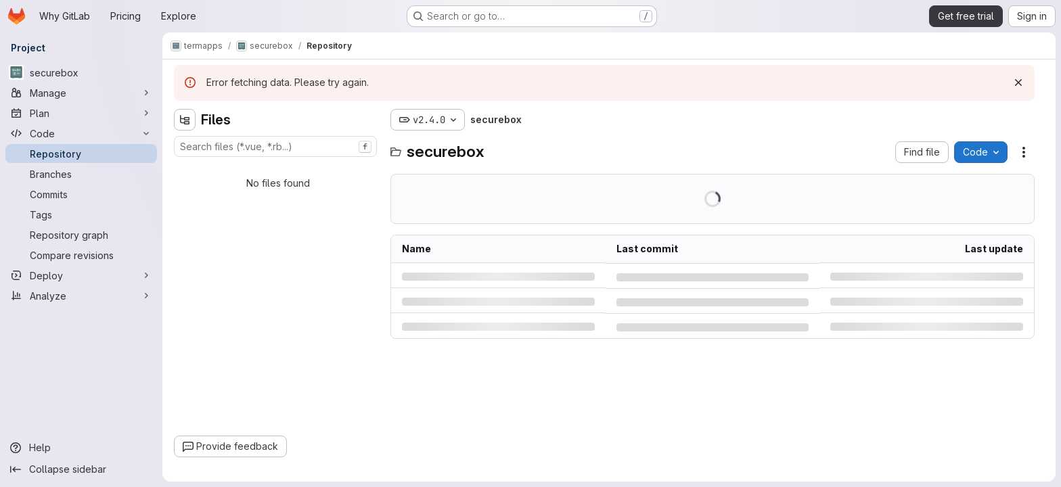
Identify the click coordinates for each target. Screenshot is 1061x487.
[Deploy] (81, 275)
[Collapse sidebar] (81, 469)
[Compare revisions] (81, 255)
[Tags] (81, 214)
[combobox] (275, 146)
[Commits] (81, 194)
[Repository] (81, 153)
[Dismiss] (1018, 82)
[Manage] (81, 92)
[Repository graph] (81, 234)
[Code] (81, 133)
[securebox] (81, 72)
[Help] (81, 447)
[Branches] (81, 173)
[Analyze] (81, 295)
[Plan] (81, 112)
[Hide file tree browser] (185, 120)
